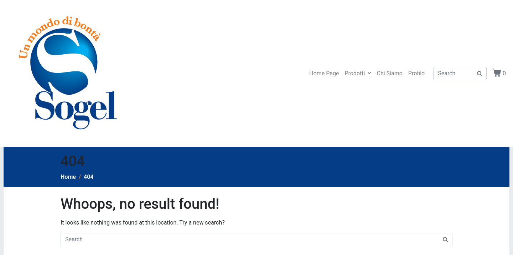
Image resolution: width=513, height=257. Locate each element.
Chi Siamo (389, 73)
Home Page (324, 73)
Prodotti (357, 73)
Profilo (416, 73)
